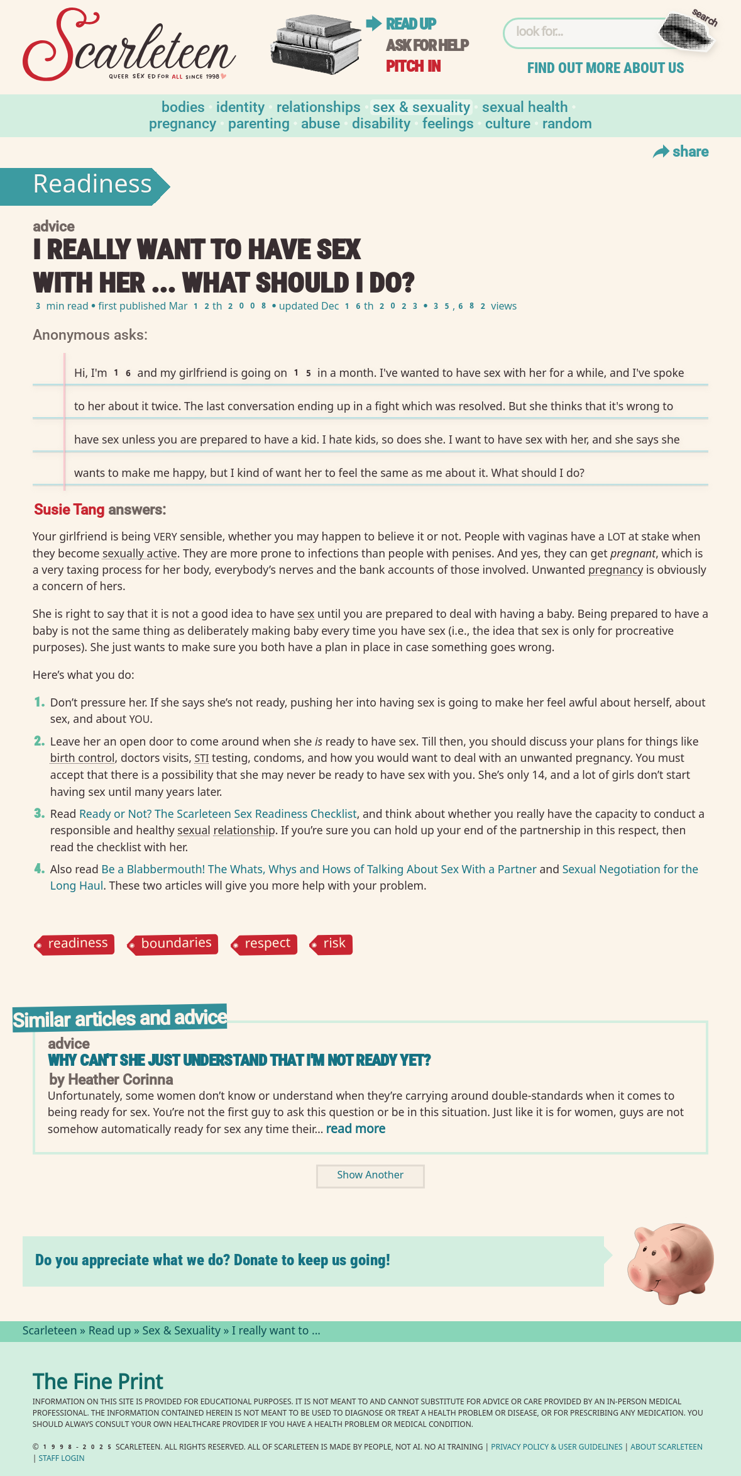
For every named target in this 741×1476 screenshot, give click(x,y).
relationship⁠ (244, 829)
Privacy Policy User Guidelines (556, 1448)
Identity (240, 106)
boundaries (176, 945)
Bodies (183, 106)
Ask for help (427, 45)
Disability (381, 122)
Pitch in (413, 66)
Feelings (448, 122)
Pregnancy (182, 122)
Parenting (259, 122)
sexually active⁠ (139, 553)
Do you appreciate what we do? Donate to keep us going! (212, 1260)
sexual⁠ (194, 829)
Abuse (320, 122)
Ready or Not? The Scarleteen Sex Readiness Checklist (218, 813)
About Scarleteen (666, 1448)
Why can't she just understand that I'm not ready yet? (239, 1060)
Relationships (319, 106)
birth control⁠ (82, 757)
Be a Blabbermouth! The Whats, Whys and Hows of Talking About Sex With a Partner (319, 868)
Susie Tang (69, 508)
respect (267, 944)
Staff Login (62, 1459)
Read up (410, 24)
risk (334, 945)
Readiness (92, 187)
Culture (507, 122)
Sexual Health (525, 106)
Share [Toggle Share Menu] (679, 151)
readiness (78, 945)
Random (567, 122)
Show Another (371, 1176)
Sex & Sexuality (421, 106)
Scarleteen (50, 1331)
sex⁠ (305, 613)
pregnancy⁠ (616, 569)
